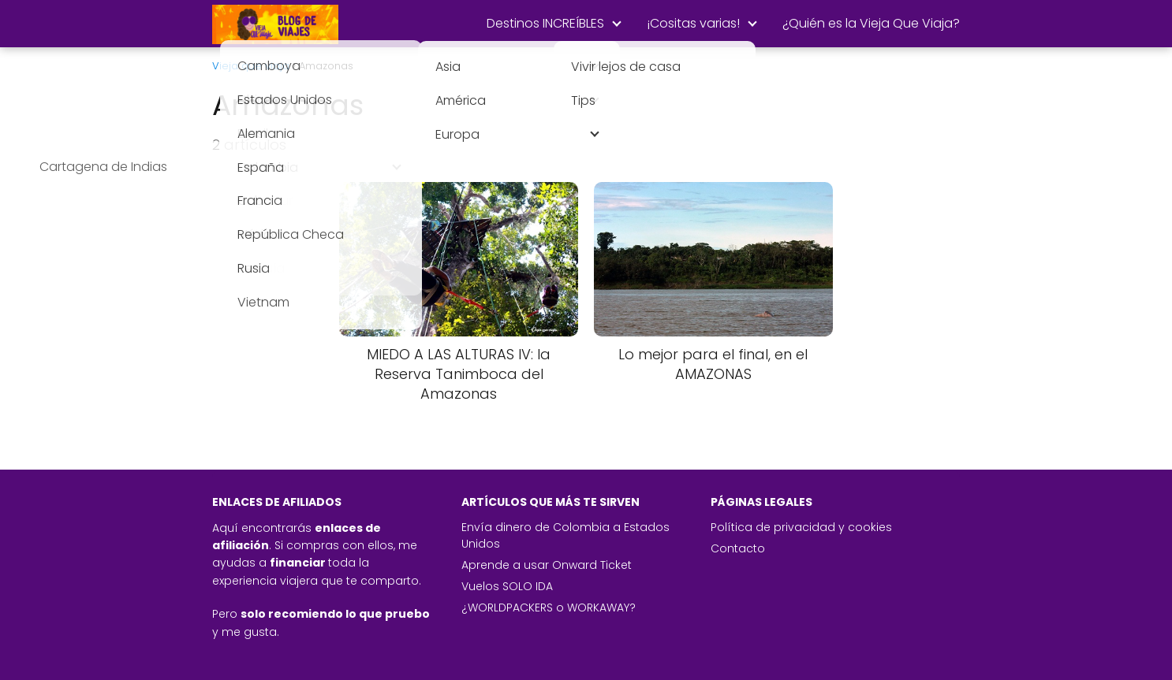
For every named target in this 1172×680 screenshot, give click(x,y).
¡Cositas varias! (693, 23)
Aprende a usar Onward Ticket (546, 565)
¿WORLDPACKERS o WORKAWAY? (548, 607)
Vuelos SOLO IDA (507, 586)
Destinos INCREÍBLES (545, 23)
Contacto (738, 548)
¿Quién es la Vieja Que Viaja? (871, 23)
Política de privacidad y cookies (801, 527)
